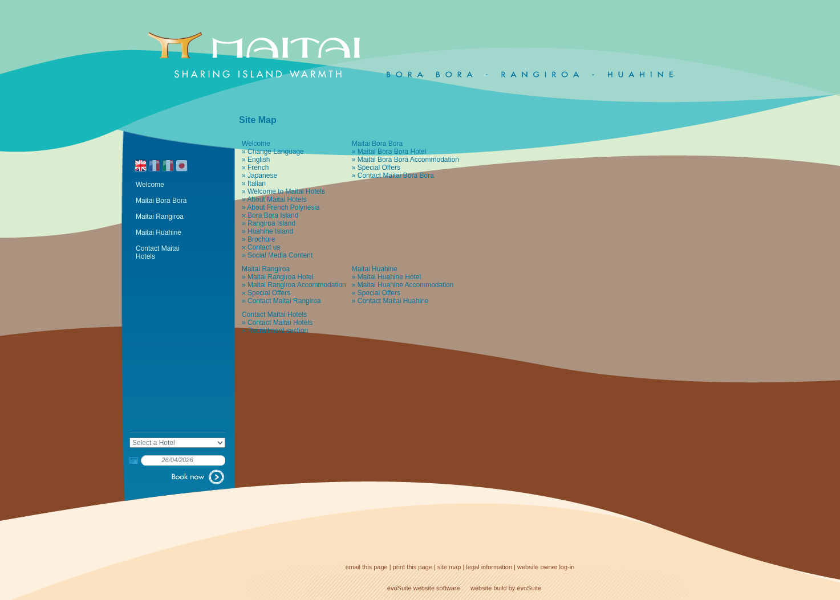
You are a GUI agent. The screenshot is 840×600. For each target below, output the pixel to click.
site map (449, 567)
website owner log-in (545, 567)
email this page (367, 567)
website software (436, 588)
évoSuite (399, 588)
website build (488, 588)
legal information (489, 567)
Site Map (258, 120)
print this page (412, 567)
